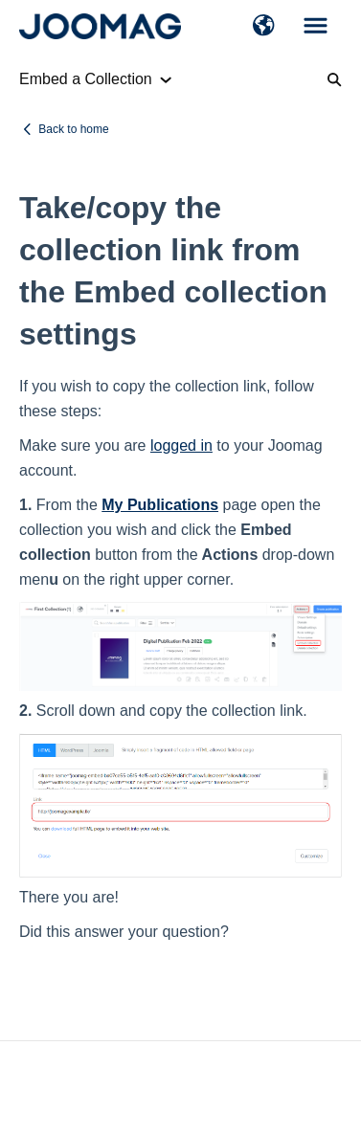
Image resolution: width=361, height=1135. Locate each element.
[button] (263, 27)
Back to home (73, 129)
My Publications (160, 505)
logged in (181, 445)
